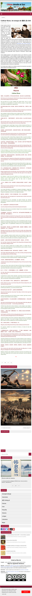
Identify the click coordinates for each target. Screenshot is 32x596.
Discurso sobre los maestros (8, 478)
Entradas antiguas (26, 427)
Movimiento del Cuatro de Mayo (23, 43)
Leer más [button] (4, 594)
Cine (3, 506)
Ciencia (4, 503)
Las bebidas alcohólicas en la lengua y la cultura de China (16, 545)
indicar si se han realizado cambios (7, 566)
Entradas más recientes (6, 427)
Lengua (4, 516)
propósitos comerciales (24, 569)
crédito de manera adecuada (15, 565)
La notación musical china (10, 551)
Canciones (5, 497)
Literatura (3, 17)
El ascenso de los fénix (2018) (11, 540)
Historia (4, 513)
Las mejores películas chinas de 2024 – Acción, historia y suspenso (18, 534)
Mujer (3, 522)
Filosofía (4, 510)
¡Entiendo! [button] (26, 591)
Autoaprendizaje (6, 494)
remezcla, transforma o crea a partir (13, 571)
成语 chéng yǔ (6, 500)
